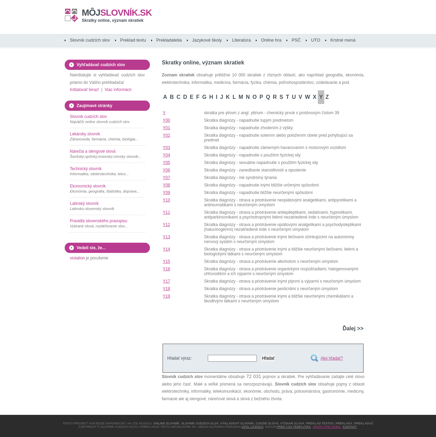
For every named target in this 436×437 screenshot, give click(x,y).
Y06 (166, 170)
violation (77, 258)
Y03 (166, 147)
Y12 (166, 224)
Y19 (166, 296)
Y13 (166, 237)
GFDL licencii (252, 426)
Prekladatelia (169, 40)
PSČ (296, 40)
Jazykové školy (207, 40)
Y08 (166, 185)
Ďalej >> (353, 328)
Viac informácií (118, 89)
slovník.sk (117, 12)
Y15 (166, 261)
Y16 (166, 269)
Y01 (166, 127)
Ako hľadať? (332, 358)
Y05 (166, 162)
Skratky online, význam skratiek (112, 20)
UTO (315, 40)
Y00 (166, 120)
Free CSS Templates (294, 426)
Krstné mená (343, 40)
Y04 (166, 155)
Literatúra (241, 40)
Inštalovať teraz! (84, 89)
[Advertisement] (283, 313)
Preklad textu (133, 40)
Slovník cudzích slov (90, 40)
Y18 (166, 288)
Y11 (166, 212)
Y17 (166, 281)
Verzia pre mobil (326, 426)
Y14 (166, 249)
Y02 (166, 135)
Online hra (271, 40)
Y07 (166, 177)
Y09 (166, 192)
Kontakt (350, 426)
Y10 (166, 200)
